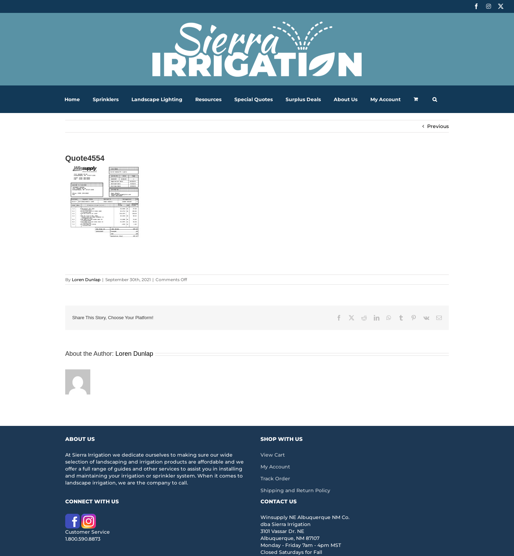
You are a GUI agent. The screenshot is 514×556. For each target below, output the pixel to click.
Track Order (275, 478)
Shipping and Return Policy (295, 490)
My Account (275, 467)
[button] (434, 99)
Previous (438, 126)
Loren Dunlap (86, 279)
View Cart (272, 455)
